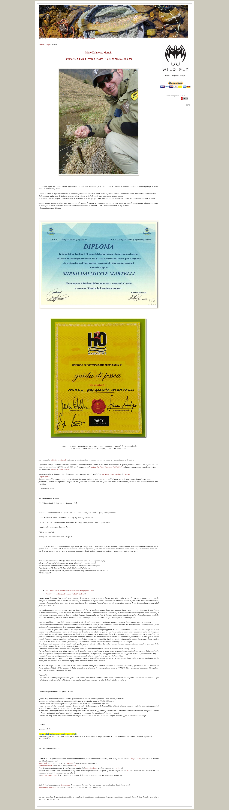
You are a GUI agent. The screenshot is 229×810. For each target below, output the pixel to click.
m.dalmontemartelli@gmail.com (80, 590)
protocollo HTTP (45, 765)
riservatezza (65, 785)
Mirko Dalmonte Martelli (85, 39)
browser (70, 763)
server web (43, 763)
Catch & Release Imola (110, 474)
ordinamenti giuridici (47, 787)
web (74, 765)
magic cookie (136, 758)
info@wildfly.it (79, 594)
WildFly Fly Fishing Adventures (58, 594)
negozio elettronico (49, 775)
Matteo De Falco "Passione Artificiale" (106, 467)
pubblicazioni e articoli (60, 469)
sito (128, 770)
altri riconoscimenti (58, 460)
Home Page (45, 45)
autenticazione (91, 768)
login (118, 768)
